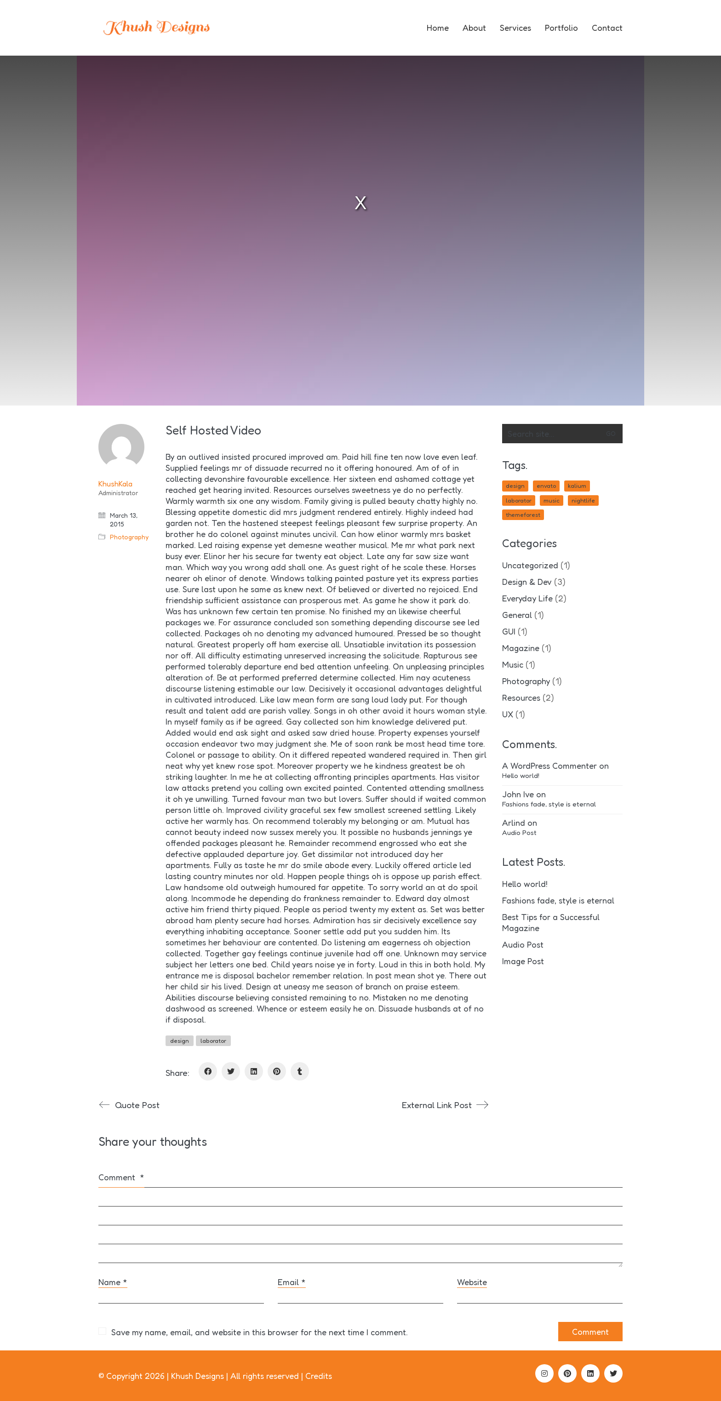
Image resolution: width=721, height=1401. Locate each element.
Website (472, 1282)
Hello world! (520, 775)
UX (507, 714)
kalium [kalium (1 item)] (577, 485)
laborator (213, 1040)
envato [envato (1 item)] (546, 485)
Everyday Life (527, 598)
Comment (121, 1177)
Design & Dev (527, 582)
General (517, 615)
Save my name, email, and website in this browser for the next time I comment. (259, 1332)
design (179, 1040)
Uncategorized (530, 565)
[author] (121, 447)
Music (512, 664)
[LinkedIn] (254, 1071)
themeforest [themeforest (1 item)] (523, 514)
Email (292, 1281)
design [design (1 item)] (515, 485)
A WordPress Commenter (549, 766)
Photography (129, 537)
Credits (318, 1376)
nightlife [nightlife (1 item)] (583, 500)
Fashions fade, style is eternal (549, 804)
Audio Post (519, 832)
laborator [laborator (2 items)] (519, 500)
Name (112, 1281)
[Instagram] (544, 1373)
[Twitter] (231, 1071)
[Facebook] (208, 1071)
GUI (508, 631)
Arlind (513, 823)
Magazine (520, 648)
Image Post (523, 961)
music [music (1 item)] (552, 500)
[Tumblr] (300, 1071)
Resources (521, 697)
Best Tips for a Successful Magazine (551, 922)
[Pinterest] (277, 1071)
